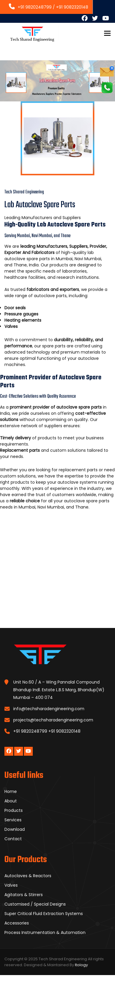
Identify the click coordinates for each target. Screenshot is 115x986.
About (10, 801)
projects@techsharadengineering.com (53, 720)
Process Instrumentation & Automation (45, 932)
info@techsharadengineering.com (48, 709)
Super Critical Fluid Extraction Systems (43, 914)
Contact (13, 839)
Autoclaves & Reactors (27, 876)
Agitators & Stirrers (23, 895)
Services (13, 820)
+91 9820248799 (30, 7)
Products (13, 810)
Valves (11, 885)
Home (10, 791)
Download (14, 829)
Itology (81, 965)
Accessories (16, 923)
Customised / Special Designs (35, 904)
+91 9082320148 (72, 7)
